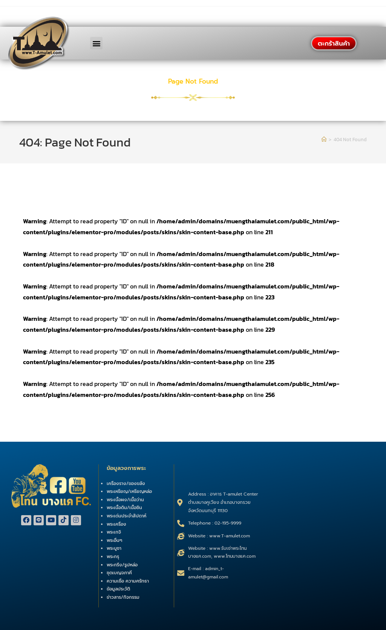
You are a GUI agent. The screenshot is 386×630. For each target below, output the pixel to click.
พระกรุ (113, 556)
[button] (96, 43)
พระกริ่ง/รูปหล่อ (122, 564)
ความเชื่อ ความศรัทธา (128, 581)
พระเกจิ (114, 532)
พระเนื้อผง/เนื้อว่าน (125, 499)
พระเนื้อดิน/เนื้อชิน (124, 507)
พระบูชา (114, 548)
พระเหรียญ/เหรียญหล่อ (129, 491)
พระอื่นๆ (114, 540)
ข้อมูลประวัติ (118, 589)
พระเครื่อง (116, 524)
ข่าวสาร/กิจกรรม (123, 597)
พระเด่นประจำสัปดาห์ (126, 516)
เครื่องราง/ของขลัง (126, 483)
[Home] (324, 139)
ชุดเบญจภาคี (119, 572)
